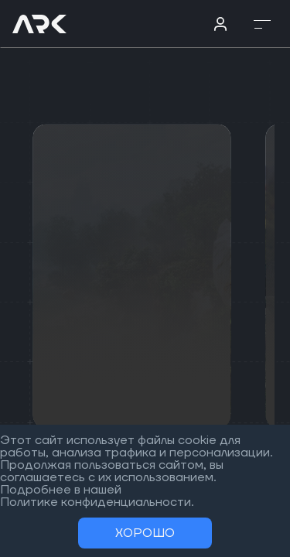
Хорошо (145, 533)
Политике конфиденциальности (95, 502)
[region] (145, 278)
